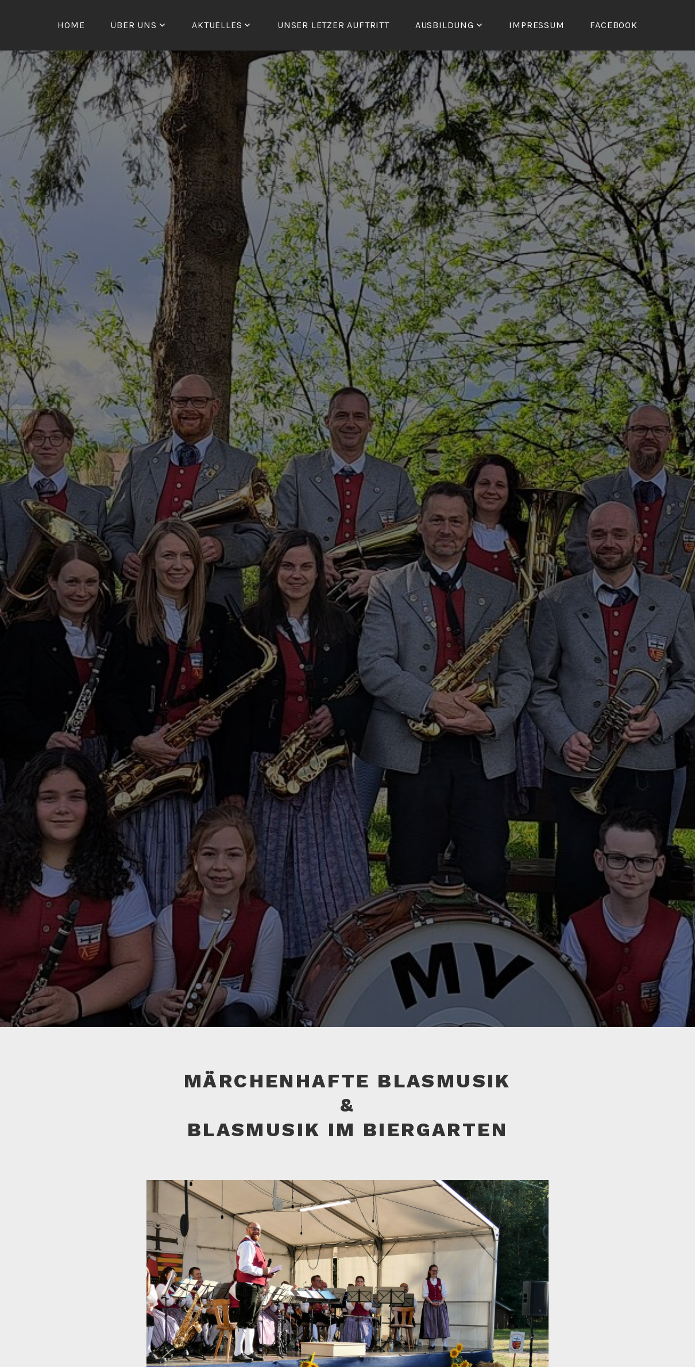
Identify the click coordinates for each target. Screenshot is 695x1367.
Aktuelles (217, 25)
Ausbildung (444, 25)
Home (70, 25)
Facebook (613, 25)
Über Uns (133, 25)
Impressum (536, 25)
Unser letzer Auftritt (333, 25)
